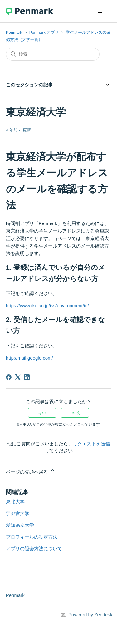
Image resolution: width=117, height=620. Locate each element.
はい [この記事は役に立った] (42, 413)
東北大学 (15, 501)
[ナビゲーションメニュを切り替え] (100, 11)
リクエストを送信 (91, 443)
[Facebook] (9, 377)
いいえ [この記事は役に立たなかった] (74, 413)
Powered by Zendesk (90, 614)
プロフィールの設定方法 (31, 537)
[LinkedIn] (27, 377)
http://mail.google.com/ (29, 358)
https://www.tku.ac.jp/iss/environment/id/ (47, 305)
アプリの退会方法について (34, 548)
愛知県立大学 (20, 525)
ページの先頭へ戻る (31, 470)
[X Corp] (18, 377)
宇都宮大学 (17, 513)
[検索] (52, 54)
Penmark (14, 32)
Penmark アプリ (44, 32)
